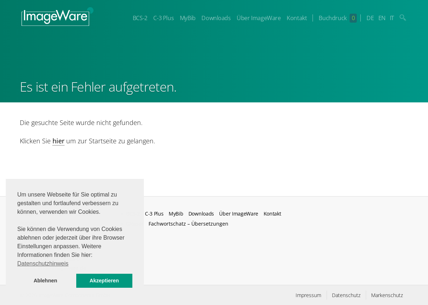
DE (370, 18)
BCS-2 (140, 18)
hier (58, 141)
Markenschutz (387, 295)
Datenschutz (346, 295)
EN (382, 18)
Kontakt (297, 18)
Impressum (308, 295)
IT (392, 18)
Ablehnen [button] (45, 280)
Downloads (216, 18)
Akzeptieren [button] (104, 280)
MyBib (188, 18)
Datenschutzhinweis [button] (42, 263)
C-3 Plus (163, 18)
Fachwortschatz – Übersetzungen (188, 223)
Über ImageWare (259, 18)
